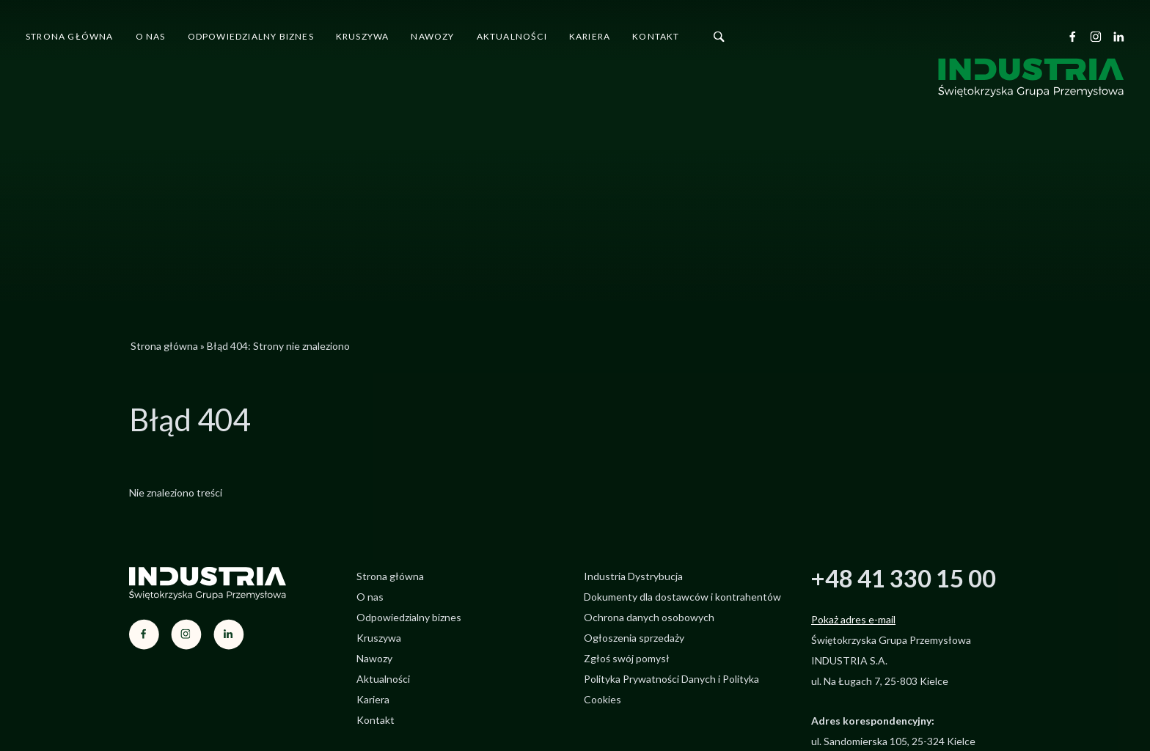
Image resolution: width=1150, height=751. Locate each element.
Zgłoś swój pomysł (627, 658)
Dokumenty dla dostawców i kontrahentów (682, 596)
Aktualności (512, 36)
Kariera (589, 36)
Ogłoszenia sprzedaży (634, 637)
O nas (151, 36)
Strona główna (70, 36)
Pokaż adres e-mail (853, 619)
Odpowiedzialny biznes (251, 36)
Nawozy (432, 36)
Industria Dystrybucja (633, 576)
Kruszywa (362, 36)
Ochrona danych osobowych (649, 617)
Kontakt (655, 36)
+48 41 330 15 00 (903, 578)
